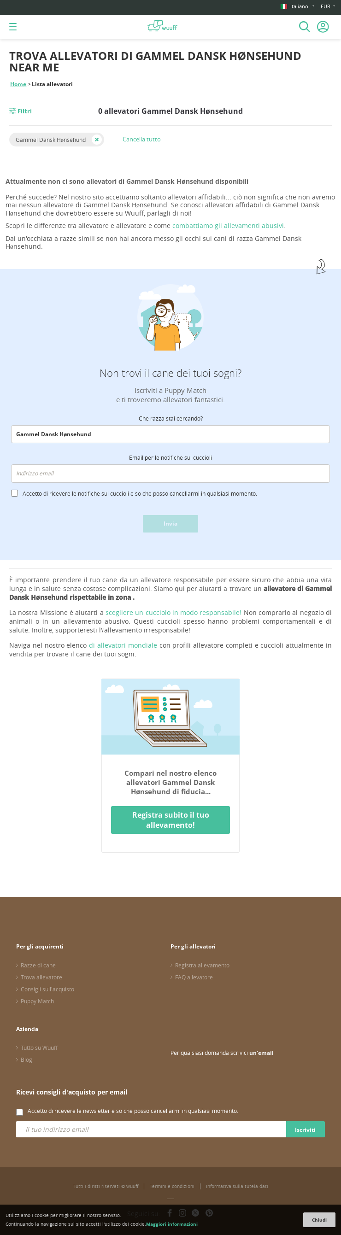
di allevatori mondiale (123, 645)
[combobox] (170, 434)
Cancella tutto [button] (142, 139)
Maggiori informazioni (172, 1224)
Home (18, 84)
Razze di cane (38, 965)
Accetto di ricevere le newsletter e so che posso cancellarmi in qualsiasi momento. (133, 1110)
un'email (261, 1053)
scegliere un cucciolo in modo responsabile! (174, 612)
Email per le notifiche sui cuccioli (170, 457)
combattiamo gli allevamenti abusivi (228, 225)
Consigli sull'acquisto (47, 989)
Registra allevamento (202, 965)
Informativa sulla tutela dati (237, 1186)
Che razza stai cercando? (171, 418)
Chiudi (319, 1220)
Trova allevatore (41, 977)
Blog (26, 1059)
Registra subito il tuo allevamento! (170, 820)
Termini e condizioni (172, 1186)
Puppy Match (37, 1001)
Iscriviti (305, 1130)
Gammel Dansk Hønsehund (51, 139)
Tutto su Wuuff (39, 1047)
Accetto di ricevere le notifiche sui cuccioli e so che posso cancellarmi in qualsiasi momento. (140, 493)
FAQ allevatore (194, 977)
